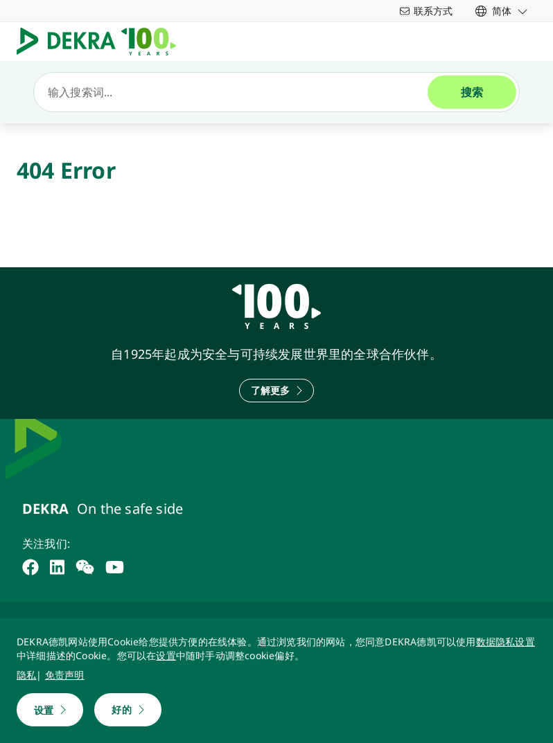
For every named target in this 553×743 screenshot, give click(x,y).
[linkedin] (57, 567)
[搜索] (236, 92)
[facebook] (30, 567)
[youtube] (114, 567)
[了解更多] (277, 390)
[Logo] (102, 41)
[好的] (127, 709)
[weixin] (85, 567)
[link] (501, 10)
